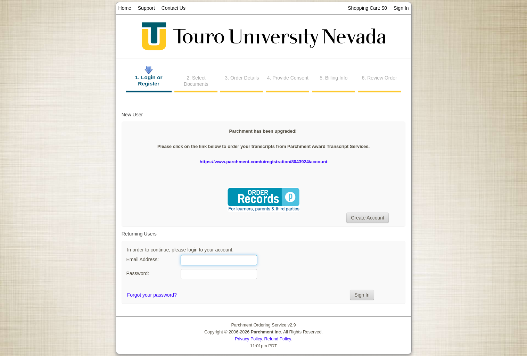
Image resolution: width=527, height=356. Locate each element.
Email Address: (142, 259)
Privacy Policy (248, 339)
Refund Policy (277, 339)
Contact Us (174, 8)
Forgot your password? (152, 295)
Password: (137, 273)
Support (146, 8)
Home (124, 8)
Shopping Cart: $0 (368, 8)
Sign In (401, 8)
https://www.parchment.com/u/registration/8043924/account (264, 161)
